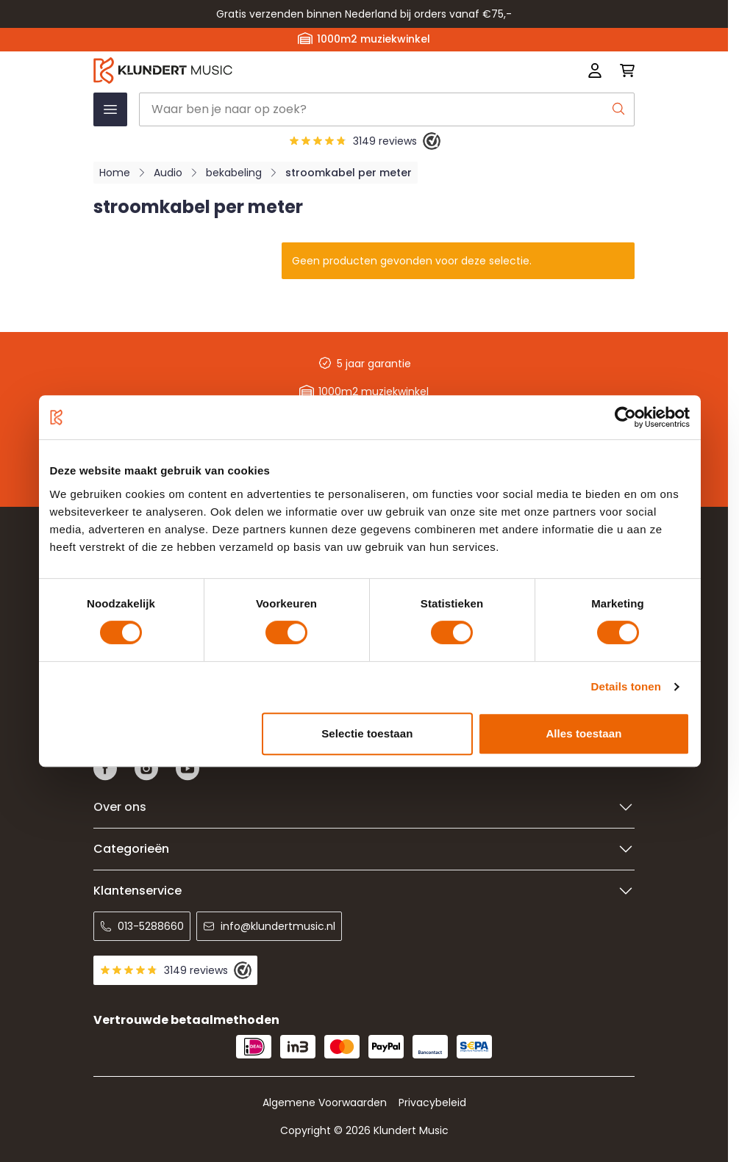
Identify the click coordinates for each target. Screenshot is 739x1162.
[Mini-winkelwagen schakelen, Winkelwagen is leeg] (623, 70)
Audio (168, 172)
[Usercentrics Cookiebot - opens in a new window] (625, 417)
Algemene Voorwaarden (325, 1102)
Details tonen (626, 686)
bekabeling (234, 172)
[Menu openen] (110, 109)
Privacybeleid (432, 1102)
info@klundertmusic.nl (269, 926)
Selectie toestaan (367, 733)
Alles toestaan (583, 733)
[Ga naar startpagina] (255, 70)
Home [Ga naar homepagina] (114, 172)
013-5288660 (142, 926)
